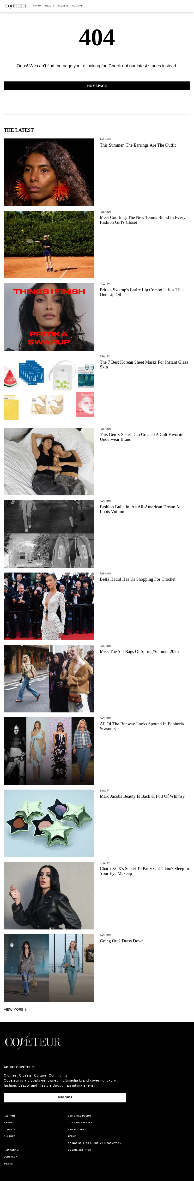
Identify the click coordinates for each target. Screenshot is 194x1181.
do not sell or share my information (94, 1143)
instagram (11, 1150)
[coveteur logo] (16, 6)
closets (63, 6)
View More (16, 1009)
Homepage (97, 86)
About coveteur (19, 1067)
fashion (37, 6)
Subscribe (65, 1097)
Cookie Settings (79, 1150)
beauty (49, 6)
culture (77, 6)
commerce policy (80, 1122)
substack (11, 1157)
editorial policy (80, 1116)
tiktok (8, 1164)
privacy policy (78, 1129)
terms (72, 1136)
